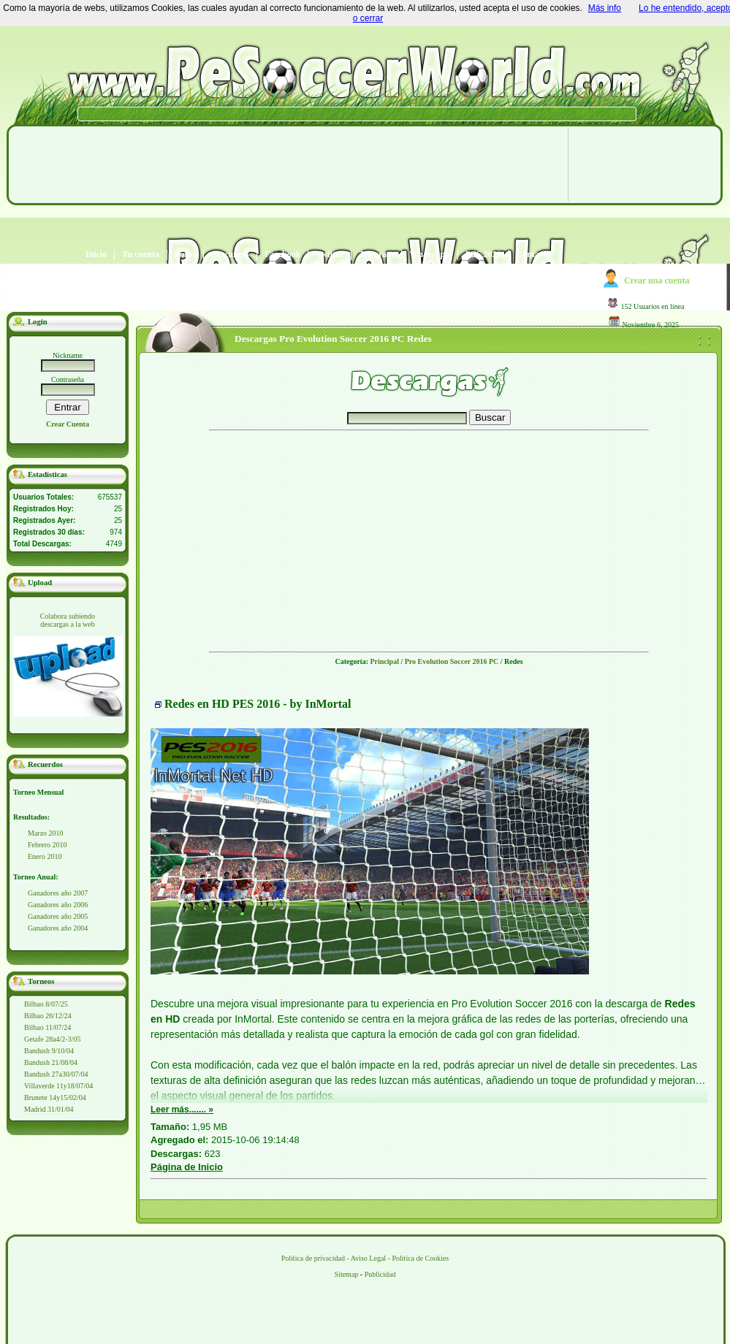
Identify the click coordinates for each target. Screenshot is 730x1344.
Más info (604, 8)
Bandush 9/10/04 (49, 1051)
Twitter (329, 254)
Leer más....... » (182, 1109)
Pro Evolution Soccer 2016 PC (452, 661)
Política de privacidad (313, 1258)
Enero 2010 (44, 856)
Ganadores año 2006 (58, 905)
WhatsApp (429, 254)
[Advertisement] (283, 233)
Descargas (230, 254)
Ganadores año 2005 (58, 916)
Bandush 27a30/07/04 (56, 1074)
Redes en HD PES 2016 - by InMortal (257, 704)
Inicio (96, 254)
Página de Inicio (187, 1166)
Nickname (68, 355)
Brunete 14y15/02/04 (55, 1097)
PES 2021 (483, 254)
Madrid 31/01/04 (49, 1109)
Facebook (282, 254)
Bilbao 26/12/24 (48, 1016)
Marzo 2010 (46, 833)
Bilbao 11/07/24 (47, 1027)
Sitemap (347, 1274)
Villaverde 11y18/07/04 (58, 1086)
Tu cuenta (140, 254)
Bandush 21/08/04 (50, 1062)
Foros (185, 254)
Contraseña (67, 379)
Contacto (534, 254)
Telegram (376, 254)
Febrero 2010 (47, 845)
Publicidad (380, 1274)
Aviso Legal (368, 1258)
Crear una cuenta (657, 280)
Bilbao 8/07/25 (46, 1004)
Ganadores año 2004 (58, 928)
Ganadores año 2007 (58, 893)
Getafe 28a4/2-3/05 (52, 1039)
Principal (384, 661)
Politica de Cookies (420, 1258)
